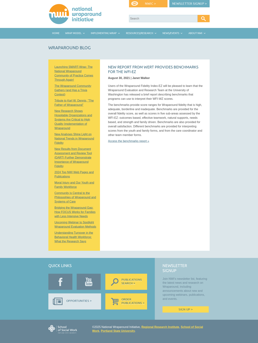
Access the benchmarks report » (128, 141)
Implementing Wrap (104, 33)
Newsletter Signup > (189, 4)
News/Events (171, 33)
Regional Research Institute (160, 326)
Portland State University (118, 330)
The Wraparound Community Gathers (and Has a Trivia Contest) (72, 90)
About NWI (195, 33)
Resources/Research (139, 33)
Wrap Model (73, 33)
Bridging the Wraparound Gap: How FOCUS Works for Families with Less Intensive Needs (74, 212)
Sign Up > (186, 309)
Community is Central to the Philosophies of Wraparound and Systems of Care (75, 197)
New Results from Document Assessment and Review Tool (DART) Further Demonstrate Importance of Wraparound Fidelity (73, 157)
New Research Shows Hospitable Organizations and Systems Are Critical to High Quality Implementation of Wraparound (73, 119)
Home (55, 33)
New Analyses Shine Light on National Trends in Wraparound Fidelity (74, 138)
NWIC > (150, 4)
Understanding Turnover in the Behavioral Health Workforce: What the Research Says (73, 237)
